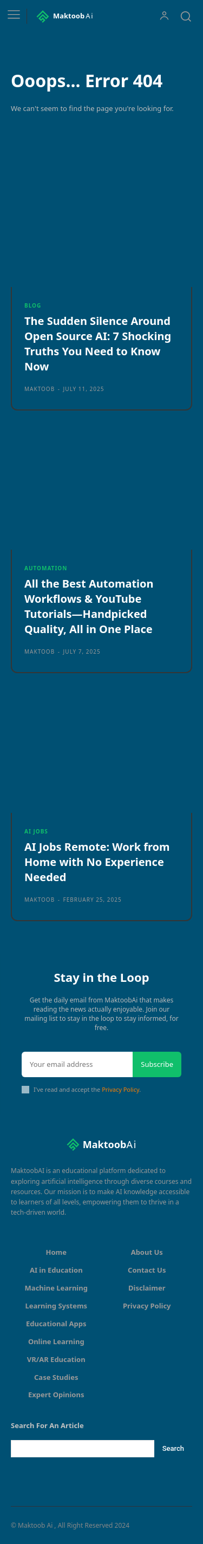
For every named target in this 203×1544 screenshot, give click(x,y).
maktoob (39, 389)
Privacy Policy (120, 1089)
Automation (45, 568)
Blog (32, 305)
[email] (77, 1065)
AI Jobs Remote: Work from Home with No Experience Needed (97, 861)
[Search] (173, 1448)
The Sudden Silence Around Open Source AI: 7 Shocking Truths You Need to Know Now (97, 344)
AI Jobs (36, 831)
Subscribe (157, 1064)
